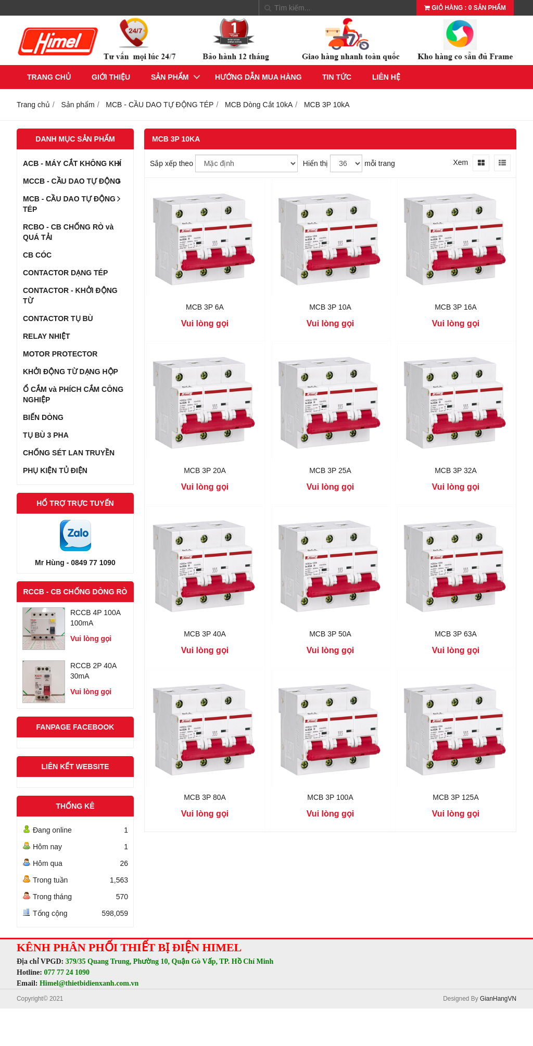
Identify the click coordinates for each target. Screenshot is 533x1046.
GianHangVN (498, 998)
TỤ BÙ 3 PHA (46, 435)
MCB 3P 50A (330, 634)
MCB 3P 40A (205, 634)
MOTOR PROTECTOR (60, 354)
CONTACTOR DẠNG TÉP (65, 273)
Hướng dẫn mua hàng (258, 77)
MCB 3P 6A (205, 307)
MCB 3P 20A (205, 470)
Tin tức (336, 77)
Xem (460, 162)
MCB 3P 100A (330, 797)
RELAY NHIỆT (46, 336)
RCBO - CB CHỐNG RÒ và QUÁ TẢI (68, 232)
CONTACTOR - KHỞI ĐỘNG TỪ (70, 295)
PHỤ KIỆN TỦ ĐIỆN (55, 470)
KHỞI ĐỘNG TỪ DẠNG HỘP (70, 371)
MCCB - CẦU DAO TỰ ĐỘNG (75, 181)
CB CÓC (37, 255)
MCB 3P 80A (205, 797)
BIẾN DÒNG (43, 417)
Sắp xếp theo (171, 163)
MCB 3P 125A (455, 797)
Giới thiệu (111, 77)
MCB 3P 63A (456, 634)
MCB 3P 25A (330, 470)
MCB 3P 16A (456, 307)
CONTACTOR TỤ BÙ (58, 318)
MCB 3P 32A (456, 470)
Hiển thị (315, 163)
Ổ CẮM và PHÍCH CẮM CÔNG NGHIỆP (73, 394)
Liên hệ (386, 77)
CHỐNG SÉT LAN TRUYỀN (69, 453)
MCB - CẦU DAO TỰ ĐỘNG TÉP (75, 201)
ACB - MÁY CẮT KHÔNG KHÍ (75, 163)
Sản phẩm (169, 77)
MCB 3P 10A (330, 307)
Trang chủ (49, 77)
